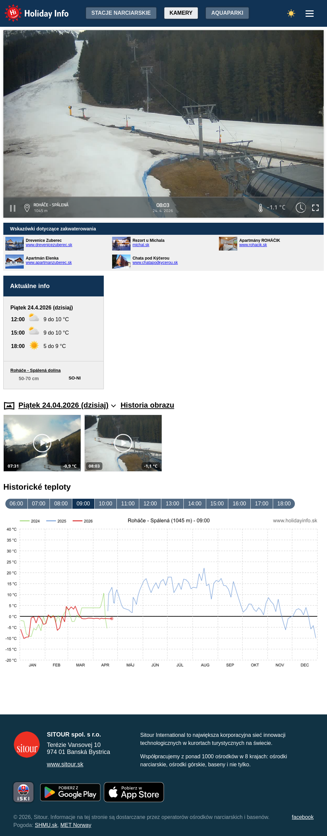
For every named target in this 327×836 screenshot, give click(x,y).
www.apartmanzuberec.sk (49, 262)
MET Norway (76, 825)
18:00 (284, 503)
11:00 (128, 503)
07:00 (38, 503)
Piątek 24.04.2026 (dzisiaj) (67, 405)
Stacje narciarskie (121, 13)
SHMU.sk (46, 825)
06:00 (16, 503)
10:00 (105, 503)
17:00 (261, 503)
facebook (303, 817)
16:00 (239, 503)
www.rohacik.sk (253, 244)
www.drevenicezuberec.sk (49, 244)
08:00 (61, 503)
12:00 (150, 503)
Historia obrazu (147, 405)
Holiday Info (30, 8)
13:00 (172, 503)
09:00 (83, 503)
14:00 (194, 503)
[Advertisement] (217, 332)
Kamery (181, 13)
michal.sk (141, 244)
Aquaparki (227, 13)
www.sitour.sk (65, 764)
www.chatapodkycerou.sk (155, 262)
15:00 (217, 503)
